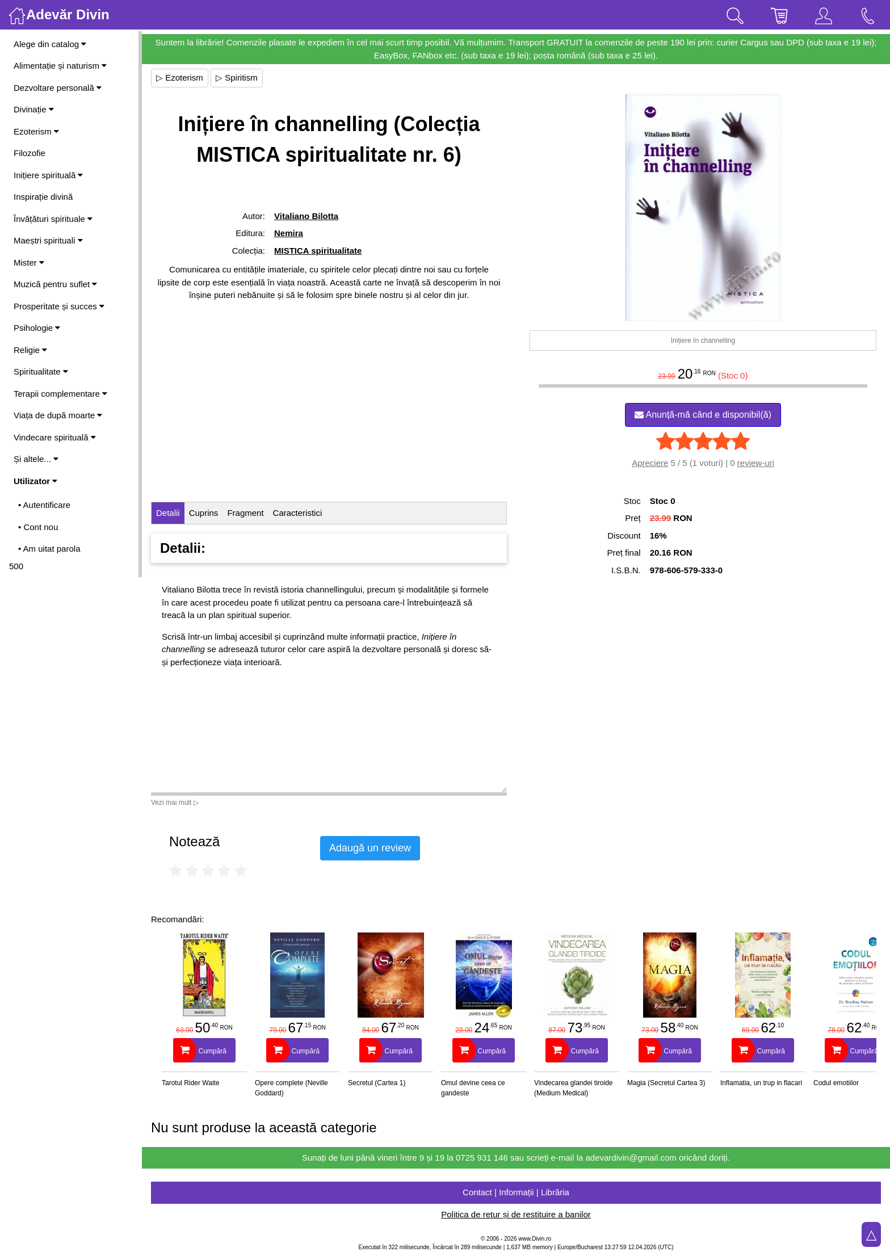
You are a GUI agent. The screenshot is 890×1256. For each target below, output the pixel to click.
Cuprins (204, 513)
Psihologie (37, 328)
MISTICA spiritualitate (318, 250)
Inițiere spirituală (48, 175)
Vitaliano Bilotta (306, 216)
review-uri (755, 463)
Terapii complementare (60, 393)
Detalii (168, 513)
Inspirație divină (43, 196)
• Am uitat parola (49, 548)
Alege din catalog (50, 44)
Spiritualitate (41, 371)
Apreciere (650, 463)
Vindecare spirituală (55, 437)
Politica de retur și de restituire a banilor (515, 1214)
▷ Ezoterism (179, 77)
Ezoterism (36, 131)
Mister (29, 262)
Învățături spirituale (53, 219)
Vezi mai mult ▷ (175, 802)
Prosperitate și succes (59, 306)
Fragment (245, 513)
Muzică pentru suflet (55, 284)
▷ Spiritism (237, 77)
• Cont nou (38, 527)
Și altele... (36, 459)
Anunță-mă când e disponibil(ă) (703, 414)
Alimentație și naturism (60, 65)
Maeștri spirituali (48, 240)
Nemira (288, 233)
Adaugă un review (370, 848)
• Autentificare (44, 505)
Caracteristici (297, 513)
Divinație (34, 109)
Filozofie (29, 153)
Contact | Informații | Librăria (516, 1192)
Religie (30, 350)
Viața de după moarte (58, 415)
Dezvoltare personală (58, 88)
